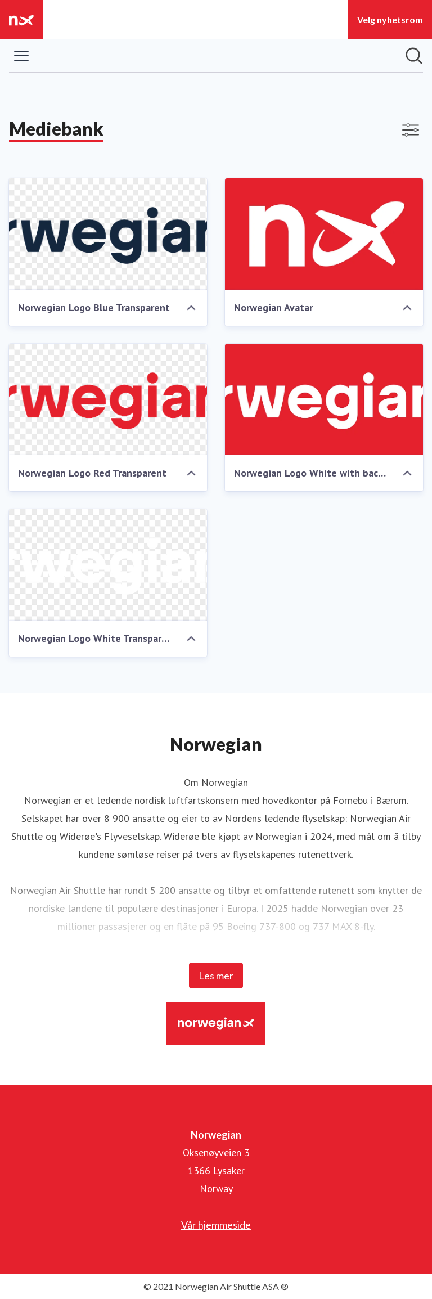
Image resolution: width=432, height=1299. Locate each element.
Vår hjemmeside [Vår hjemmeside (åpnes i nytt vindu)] (216, 1225)
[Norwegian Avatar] (324, 234)
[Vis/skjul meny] (21, 55)
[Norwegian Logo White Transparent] (108, 565)
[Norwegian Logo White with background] (324, 399)
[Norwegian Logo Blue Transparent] (108, 234)
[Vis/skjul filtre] (410, 130)
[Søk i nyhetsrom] (414, 56)
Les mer (216, 975)
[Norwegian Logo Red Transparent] (108, 399)
